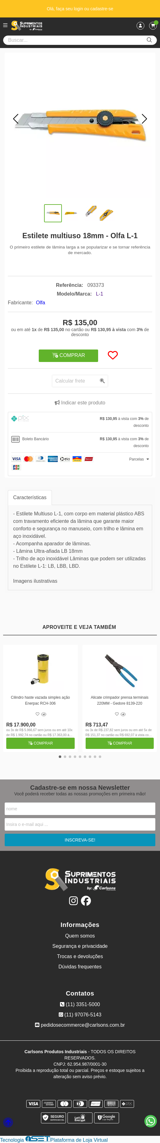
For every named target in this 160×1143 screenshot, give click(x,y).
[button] (15, 118)
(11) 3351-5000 (80, 1004)
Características (30, 497)
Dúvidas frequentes (80, 966)
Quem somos (80, 935)
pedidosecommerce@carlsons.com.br (80, 1025)
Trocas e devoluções (80, 956)
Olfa (40, 302)
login (79, 8)
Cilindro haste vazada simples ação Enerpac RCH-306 (40, 700)
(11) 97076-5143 (80, 1014)
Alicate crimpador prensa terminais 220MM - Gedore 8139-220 (119, 700)
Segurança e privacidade (80, 946)
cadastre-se (101, 8)
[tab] (80, 422)
